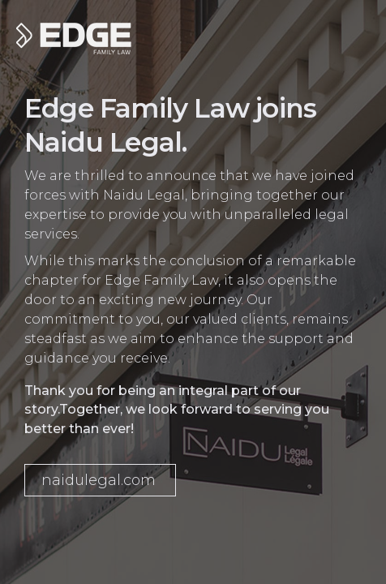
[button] (100, 480)
